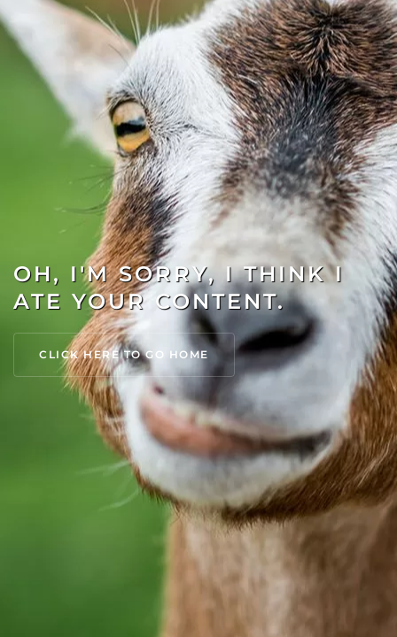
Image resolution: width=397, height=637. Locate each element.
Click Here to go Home (124, 354)
